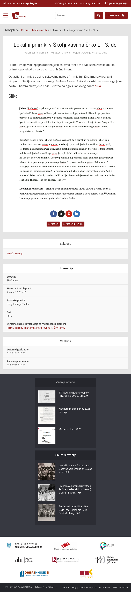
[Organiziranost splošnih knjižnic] (65, 546)
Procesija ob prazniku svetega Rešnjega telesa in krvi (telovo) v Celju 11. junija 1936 (75, 490)
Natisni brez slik (73, 223)
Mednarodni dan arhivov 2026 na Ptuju (75, 411)
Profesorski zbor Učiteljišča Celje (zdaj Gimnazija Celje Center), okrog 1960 (73, 510)
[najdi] (98, 15)
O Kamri (66, 587)
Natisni (53, 223)
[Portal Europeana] (107, 546)
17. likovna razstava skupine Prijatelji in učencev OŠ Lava (74, 395)
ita (93, 3)
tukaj (98, 86)
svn (82, 3)
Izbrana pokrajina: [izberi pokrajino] (20, 3)
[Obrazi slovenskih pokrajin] (107, 560)
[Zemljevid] (116, 15)
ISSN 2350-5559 (120, 587)
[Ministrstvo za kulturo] (24, 546)
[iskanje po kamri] (74, 15)
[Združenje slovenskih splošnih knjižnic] (65, 559)
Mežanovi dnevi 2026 (70, 429)
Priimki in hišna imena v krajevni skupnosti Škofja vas (36, 327)
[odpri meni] (5, 15)
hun (99, 3)
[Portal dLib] (24, 560)
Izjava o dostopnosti (99, 587)
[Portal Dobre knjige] (34, 573)
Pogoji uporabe (80, 587)
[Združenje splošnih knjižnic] (86, 573)
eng (88, 3)
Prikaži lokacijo (15, 253)
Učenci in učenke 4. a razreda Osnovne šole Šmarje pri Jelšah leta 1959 (75, 469)
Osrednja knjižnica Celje (94, 52)
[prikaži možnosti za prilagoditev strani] (66, 3)
